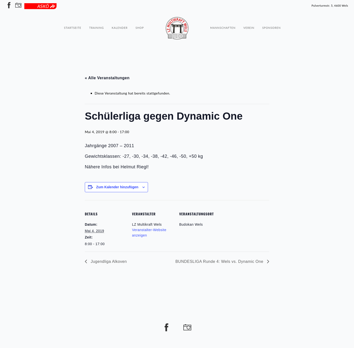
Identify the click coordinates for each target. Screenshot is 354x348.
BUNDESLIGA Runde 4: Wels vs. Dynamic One (220, 261)
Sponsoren (271, 18)
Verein (248, 18)
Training (96, 18)
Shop (139, 18)
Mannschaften (223, 18)
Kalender (120, 18)
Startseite (72, 18)
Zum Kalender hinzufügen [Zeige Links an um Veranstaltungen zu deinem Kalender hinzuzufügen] (117, 187)
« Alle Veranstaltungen (107, 78)
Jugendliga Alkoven (108, 261)
